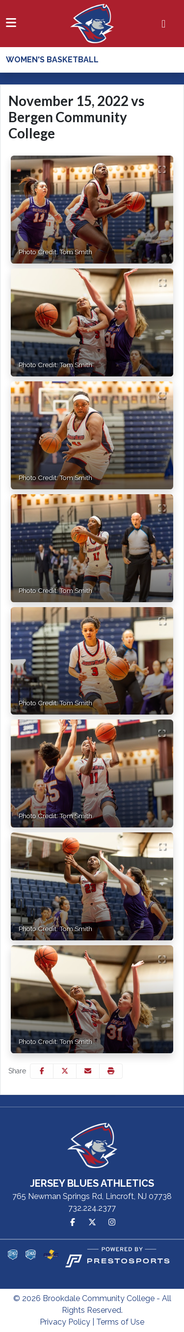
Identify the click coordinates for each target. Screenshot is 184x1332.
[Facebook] (72, 1222)
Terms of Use (120, 1322)
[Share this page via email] (88, 1071)
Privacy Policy (65, 1322)
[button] (111, 1071)
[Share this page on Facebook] (41, 1071)
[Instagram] (112, 1222)
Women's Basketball (52, 59)
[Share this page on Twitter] (65, 1071)
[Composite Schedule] (164, 24)
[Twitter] (92, 1222)
